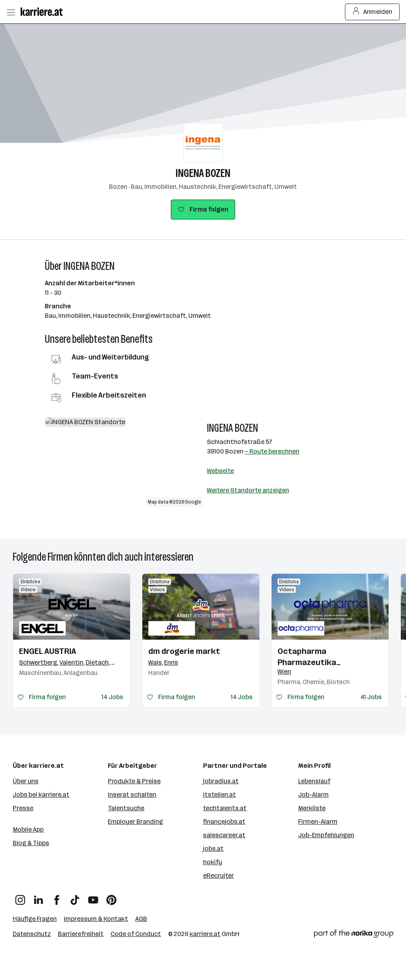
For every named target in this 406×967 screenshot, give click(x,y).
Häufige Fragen (35, 919)
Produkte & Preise (134, 781)
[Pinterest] (111, 897)
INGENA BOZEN (203, 173)
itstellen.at (219, 794)
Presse (23, 808)
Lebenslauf (314, 781)
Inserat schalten (132, 794)
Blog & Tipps (31, 843)
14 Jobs (112, 697)
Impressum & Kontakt (96, 919)
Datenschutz (32, 934)
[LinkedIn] (38, 897)
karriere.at (205, 934)
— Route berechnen (272, 451)
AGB (141, 919)
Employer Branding (135, 821)
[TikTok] (74, 897)
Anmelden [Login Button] (372, 12)
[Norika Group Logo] (353, 935)
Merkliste (312, 808)
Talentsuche (126, 808)
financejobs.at (224, 821)
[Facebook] (56, 897)
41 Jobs (371, 697)
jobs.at (213, 848)
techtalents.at (225, 808)
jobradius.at (221, 781)
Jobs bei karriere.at (41, 794)
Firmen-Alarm (317, 821)
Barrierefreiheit (80, 934)
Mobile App (28, 829)
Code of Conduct (136, 934)
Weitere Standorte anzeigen (248, 490)
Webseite (220, 471)
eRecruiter (218, 875)
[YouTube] (93, 897)
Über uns (25, 781)
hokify (212, 862)
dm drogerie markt (184, 651)
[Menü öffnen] (11, 12)
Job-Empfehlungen (326, 835)
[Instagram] (20, 897)
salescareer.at (224, 835)
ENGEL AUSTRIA (47, 651)
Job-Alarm (313, 794)
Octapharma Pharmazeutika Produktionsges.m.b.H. (320, 657)
